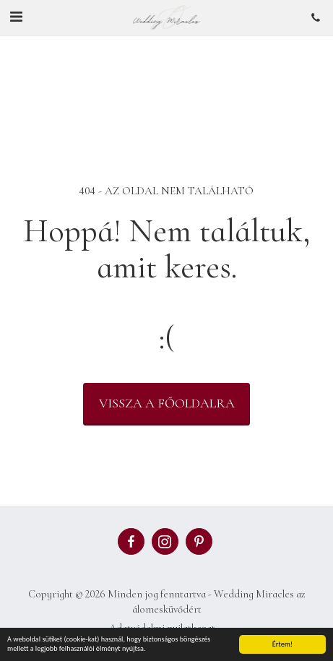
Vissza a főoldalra (167, 403)
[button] (16, 17)
